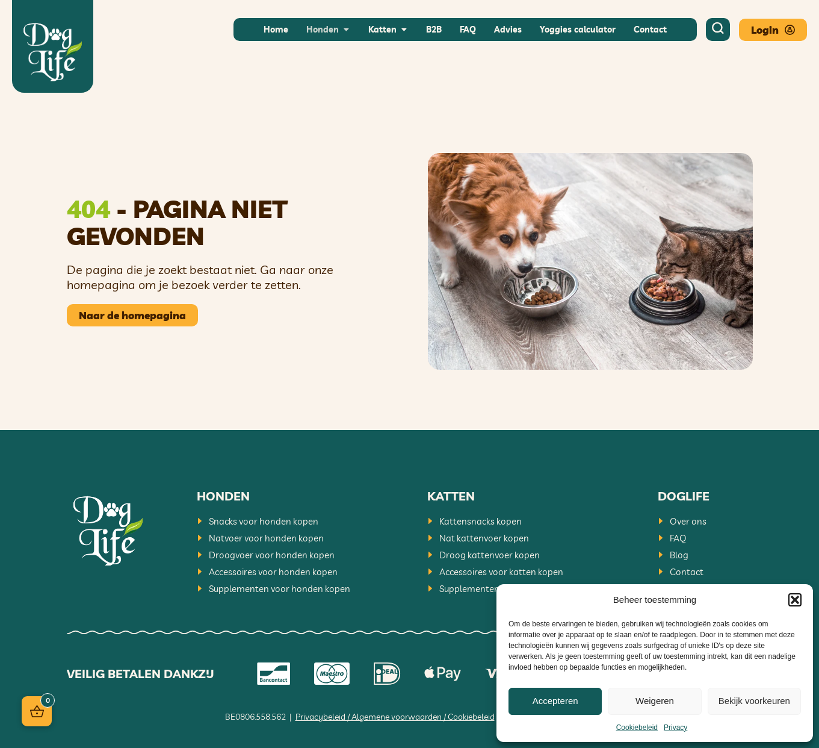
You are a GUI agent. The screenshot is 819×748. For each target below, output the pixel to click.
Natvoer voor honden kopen (266, 538)
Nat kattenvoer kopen (484, 538)
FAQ (678, 538)
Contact (686, 572)
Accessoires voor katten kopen (501, 572)
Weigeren (654, 701)
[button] (795, 600)
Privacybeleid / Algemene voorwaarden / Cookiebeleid (395, 716)
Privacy (675, 727)
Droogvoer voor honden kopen (272, 555)
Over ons (688, 521)
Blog (679, 555)
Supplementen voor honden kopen (279, 588)
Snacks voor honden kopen (263, 521)
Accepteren (555, 701)
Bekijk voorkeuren (754, 701)
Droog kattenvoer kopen (489, 555)
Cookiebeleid (637, 727)
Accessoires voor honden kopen (273, 572)
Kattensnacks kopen (480, 521)
